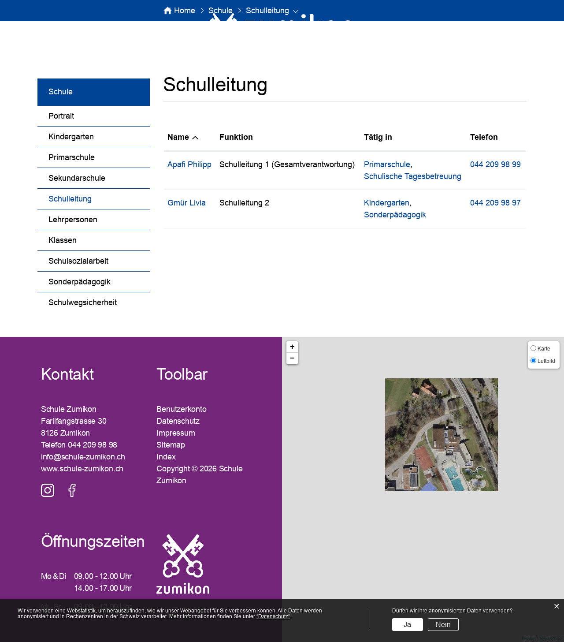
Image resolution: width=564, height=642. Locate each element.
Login (523, 29)
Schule (60, 91)
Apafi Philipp (189, 164)
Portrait (61, 116)
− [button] (292, 358)
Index (165, 456)
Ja (407, 624)
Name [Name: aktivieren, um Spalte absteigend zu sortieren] (178, 137)
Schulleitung (92, 197)
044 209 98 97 (495, 202)
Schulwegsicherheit (82, 302)
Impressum (175, 433)
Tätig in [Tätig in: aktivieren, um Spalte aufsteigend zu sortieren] (378, 137)
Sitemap (170, 444)
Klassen (62, 240)
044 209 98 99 (495, 164)
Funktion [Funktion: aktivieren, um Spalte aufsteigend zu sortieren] (236, 137)
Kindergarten (71, 136)
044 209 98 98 (92, 444)
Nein (443, 624)
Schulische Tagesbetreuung (412, 176)
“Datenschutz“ (273, 616)
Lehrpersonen (72, 219)
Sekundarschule (76, 178)
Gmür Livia (186, 202)
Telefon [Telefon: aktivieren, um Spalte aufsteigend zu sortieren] (484, 137)
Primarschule (71, 157)
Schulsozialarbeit (78, 261)
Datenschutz (178, 421)
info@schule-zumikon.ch (83, 456)
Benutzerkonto (181, 409)
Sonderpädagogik (79, 281)
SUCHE (464, 29)
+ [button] (292, 347)
